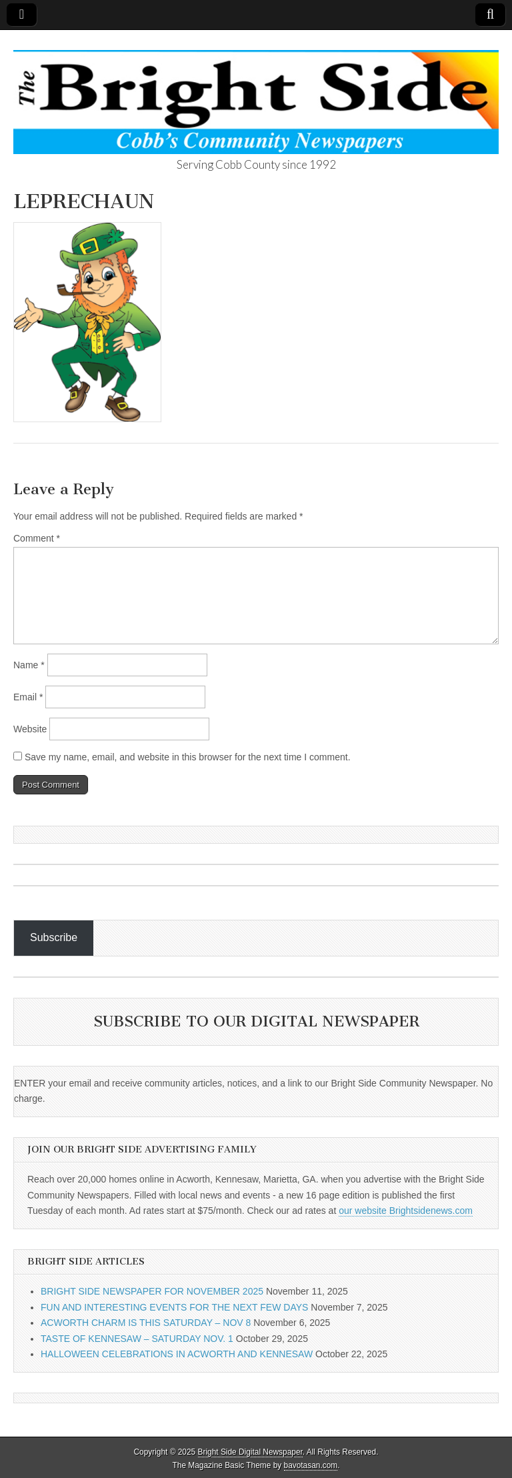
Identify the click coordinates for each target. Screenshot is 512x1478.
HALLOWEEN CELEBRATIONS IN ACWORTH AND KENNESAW (177, 1354)
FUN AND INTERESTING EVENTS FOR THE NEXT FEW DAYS (174, 1307)
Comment (36, 538)
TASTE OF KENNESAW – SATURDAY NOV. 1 (137, 1338)
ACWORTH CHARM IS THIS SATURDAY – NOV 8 (146, 1322)
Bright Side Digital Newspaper (250, 1452)
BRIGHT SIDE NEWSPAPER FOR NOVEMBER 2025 (152, 1291)
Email (28, 697)
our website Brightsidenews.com (406, 1210)
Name (29, 665)
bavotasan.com (311, 1465)
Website (30, 729)
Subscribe (53, 937)
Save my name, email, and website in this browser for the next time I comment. (188, 757)
